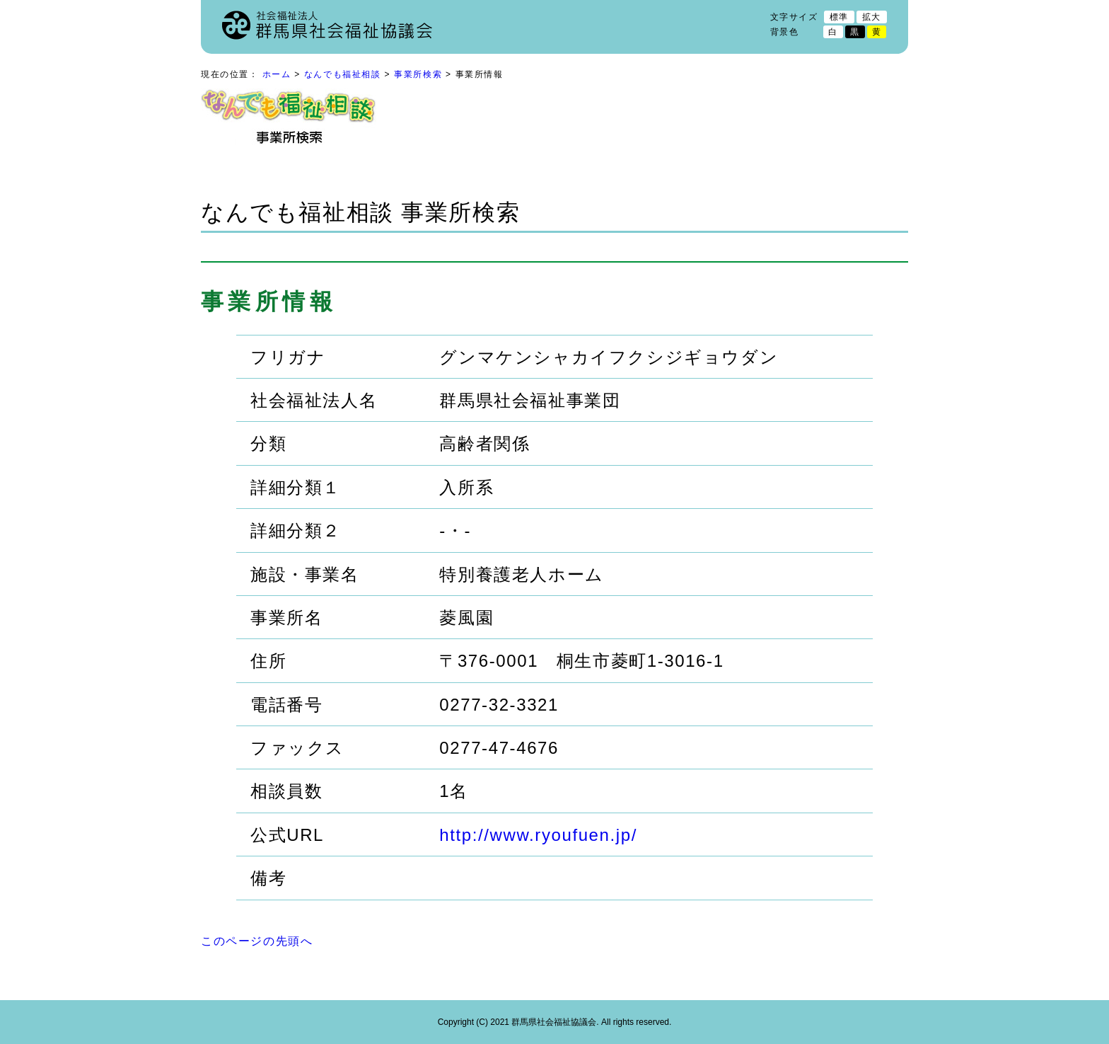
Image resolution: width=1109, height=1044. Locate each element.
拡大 (871, 17)
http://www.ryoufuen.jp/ (538, 834)
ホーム (276, 74)
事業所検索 (418, 74)
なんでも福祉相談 (342, 74)
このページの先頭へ (257, 941)
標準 (839, 17)
